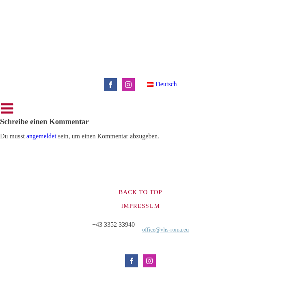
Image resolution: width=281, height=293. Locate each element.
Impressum (140, 206)
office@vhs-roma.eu (165, 230)
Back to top (140, 192)
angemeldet (41, 136)
